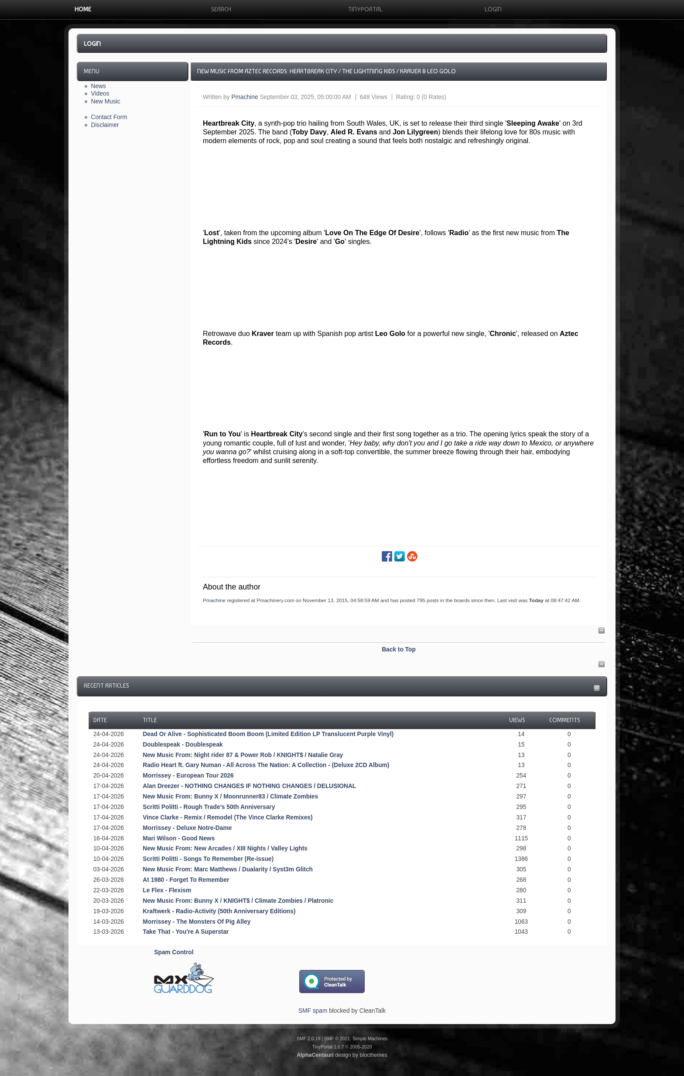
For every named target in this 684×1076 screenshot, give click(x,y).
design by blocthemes (342, 1055)
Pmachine (244, 97)
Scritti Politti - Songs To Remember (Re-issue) (208, 859)
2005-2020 (361, 1046)
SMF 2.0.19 (308, 1038)
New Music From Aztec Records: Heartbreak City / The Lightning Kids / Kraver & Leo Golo (326, 71)
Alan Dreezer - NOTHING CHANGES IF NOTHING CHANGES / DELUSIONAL (249, 786)
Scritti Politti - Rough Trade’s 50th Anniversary (209, 807)
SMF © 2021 (337, 1038)
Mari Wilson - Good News (179, 838)
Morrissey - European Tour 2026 (188, 775)
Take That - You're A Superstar (186, 932)
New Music (105, 101)
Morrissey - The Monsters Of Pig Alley (196, 921)
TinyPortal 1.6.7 (328, 1046)
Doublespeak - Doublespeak (182, 744)
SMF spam (312, 1010)
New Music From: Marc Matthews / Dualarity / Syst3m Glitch (228, 869)
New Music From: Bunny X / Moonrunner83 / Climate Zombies (230, 796)
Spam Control (173, 952)
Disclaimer (105, 125)
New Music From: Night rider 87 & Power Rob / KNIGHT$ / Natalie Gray (243, 755)
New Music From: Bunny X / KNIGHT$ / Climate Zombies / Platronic (238, 901)
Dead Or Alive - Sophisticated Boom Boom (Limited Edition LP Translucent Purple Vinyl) (268, 734)
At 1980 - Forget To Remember (186, 880)
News (98, 86)
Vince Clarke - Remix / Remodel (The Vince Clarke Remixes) (227, 817)
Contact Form (109, 117)
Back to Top (399, 649)
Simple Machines (369, 1038)
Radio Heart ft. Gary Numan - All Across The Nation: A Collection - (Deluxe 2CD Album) (266, 765)
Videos (100, 93)
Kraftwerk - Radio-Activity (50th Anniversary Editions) (219, 911)
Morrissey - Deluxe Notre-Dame (187, 828)
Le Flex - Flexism (167, 890)
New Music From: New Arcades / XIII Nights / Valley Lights (225, 848)
